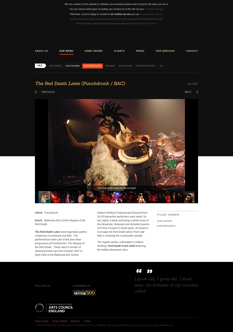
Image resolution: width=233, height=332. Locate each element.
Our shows (73, 66)
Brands (110, 66)
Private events (146, 66)
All (162, 66)
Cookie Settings (154, 9)
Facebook (38, 293)
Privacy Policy (149, 23)
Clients (119, 51)
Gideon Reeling (116, 38)
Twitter (46, 293)
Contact (192, 51)
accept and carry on (151, 14)
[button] (195, 102)
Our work (66, 51)
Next (191, 92)
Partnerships (93, 66)
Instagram (54, 293)
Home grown (93, 51)
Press (140, 51)
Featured (55, 66)
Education (126, 66)
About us (41, 51)
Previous (45, 92)
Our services (165, 51)
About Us (75, 321)
